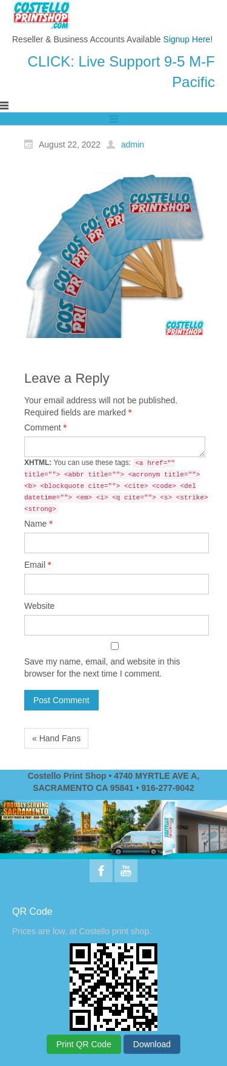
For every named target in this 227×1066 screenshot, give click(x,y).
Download (152, 1044)
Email (37, 565)
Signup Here (187, 39)
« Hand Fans (56, 738)
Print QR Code (83, 1044)
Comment (45, 427)
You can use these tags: (116, 486)
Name (38, 523)
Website (39, 606)
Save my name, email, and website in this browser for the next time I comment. (102, 667)
